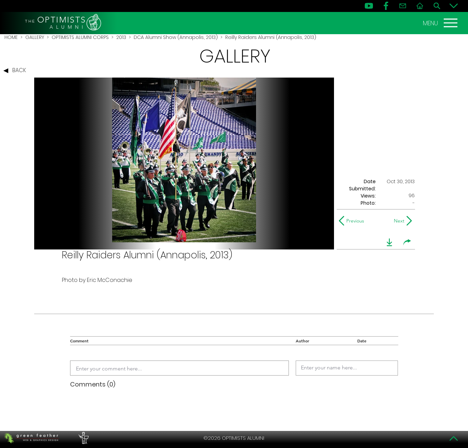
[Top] (453, 438)
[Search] (437, 6)
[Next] (398, 221)
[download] (389, 242)
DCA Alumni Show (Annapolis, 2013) (176, 37)
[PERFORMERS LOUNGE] (83, 438)
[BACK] (16, 71)
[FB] (386, 6)
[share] (407, 242)
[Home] (420, 6)
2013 (121, 37)
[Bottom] (453, 6)
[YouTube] (369, 6)
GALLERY (34, 37)
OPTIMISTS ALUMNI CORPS (80, 37)
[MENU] (441, 22)
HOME (11, 37)
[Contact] (403, 6)
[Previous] (353, 221)
